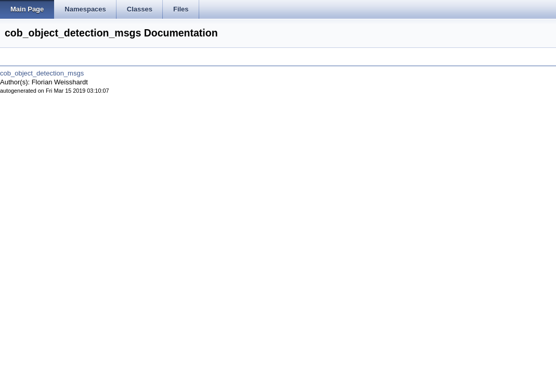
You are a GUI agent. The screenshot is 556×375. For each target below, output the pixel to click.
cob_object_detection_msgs (42, 73)
